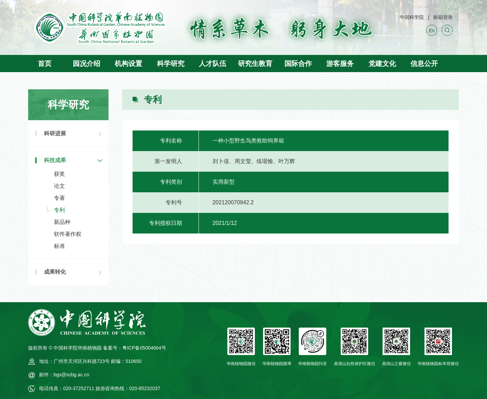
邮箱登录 (443, 17)
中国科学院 (412, 17)
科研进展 (55, 133)
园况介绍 (86, 63)
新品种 (62, 222)
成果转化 (55, 272)
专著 (59, 198)
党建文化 (382, 63)
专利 (59, 210)
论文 (59, 186)
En (431, 30)
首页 (45, 63)
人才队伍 (212, 63)
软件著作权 (67, 234)
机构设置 (128, 63)
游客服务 (340, 63)
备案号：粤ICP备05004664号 (134, 348)
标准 (59, 246)
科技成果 (55, 160)
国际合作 (298, 63)
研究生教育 (255, 63)
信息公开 (424, 63)
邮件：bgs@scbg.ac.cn (64, 374)
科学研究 (170, 63)
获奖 (59, 174)
